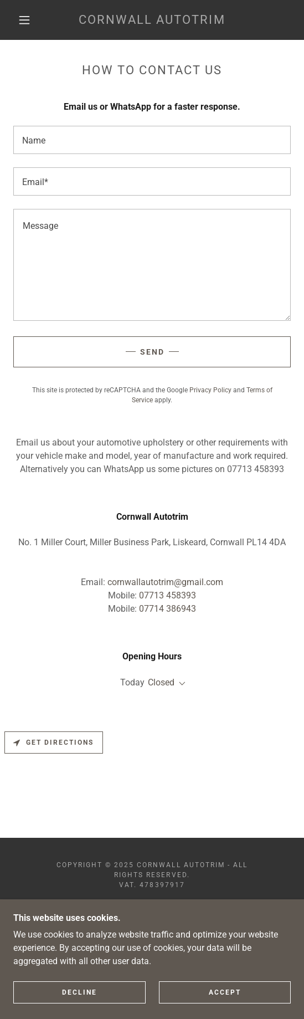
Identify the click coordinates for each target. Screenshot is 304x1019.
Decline (79, 1008)
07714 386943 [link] (167, 608)
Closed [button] (161, 682)
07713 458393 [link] (167, 595)
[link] (152, 20)
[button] (27, 20)
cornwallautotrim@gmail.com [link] (165, 582)
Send (152, 351)
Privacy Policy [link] (210, 390)
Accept (225, 1008)
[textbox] (152, 140)
